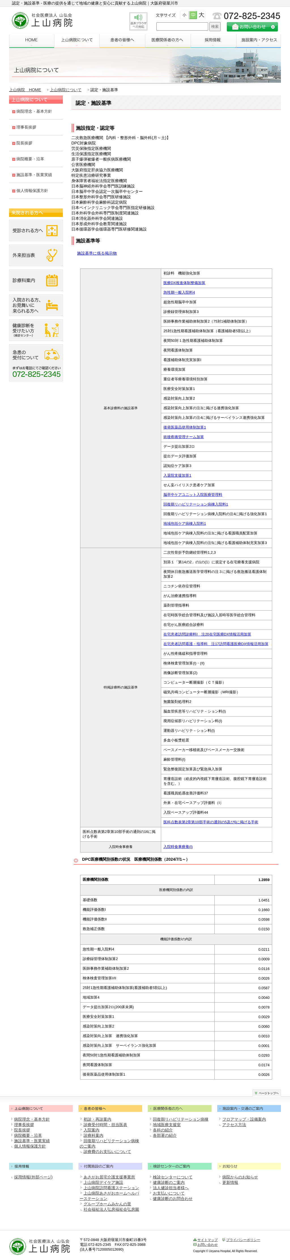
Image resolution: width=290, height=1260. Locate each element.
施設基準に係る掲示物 (97, 253)
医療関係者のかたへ (180, 1107)
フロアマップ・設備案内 (244, 1119)
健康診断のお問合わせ (173, 1198)
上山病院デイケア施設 (103, 1182)
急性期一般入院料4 (179, 292)
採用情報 (213, 41)
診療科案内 (93, 1135)
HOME (31, 41)
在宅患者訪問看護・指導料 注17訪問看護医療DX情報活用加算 (215, 644)
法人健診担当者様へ (171, 1188)
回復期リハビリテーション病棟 (180, 1119)
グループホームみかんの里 (107, 1204)
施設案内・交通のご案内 (249, 1107)
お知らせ (249, 1165)
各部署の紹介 (165, 1135)
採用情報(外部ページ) (33, 1177)
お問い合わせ (207, 1245)
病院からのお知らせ (240, 1177)
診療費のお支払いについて (107, 1151)
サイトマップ (207, 1240)
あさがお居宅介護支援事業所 (109, 1177)
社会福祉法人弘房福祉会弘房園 (111, 1209)
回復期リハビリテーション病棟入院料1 (195, 504)
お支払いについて (169, 1193)
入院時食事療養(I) (178, 847)
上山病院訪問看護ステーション (111, 1188)
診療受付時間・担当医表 (105, 1124)
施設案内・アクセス (258, 41)
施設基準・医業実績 (34, 174)
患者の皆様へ (122, 41)
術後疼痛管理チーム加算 (183, 437)
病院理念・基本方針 (34, 111)
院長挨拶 (24, 143)
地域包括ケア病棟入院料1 (184, 523)
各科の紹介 (163, 1130)
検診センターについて (173, 1177)
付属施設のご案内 (110, 1165)
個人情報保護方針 (32, 190)
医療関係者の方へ (168, 41)
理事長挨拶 (26, 127)
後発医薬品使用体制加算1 (184, 427)
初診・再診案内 (97, 1119)
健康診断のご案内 (169, 1182)
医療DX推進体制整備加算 (184, 283)
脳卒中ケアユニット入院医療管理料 (192, 495)
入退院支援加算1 (177, 475)
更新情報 (230, 1182)
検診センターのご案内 (180, 1165)
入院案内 (91, 1130)
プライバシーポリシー (243, 1240)
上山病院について (77, 41)
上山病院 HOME (25, 90)
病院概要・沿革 (30, 159)
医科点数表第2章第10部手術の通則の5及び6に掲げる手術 (210, 822)
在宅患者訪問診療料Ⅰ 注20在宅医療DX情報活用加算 (207, 634)
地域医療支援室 (167, 1124)
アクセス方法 (234, 1124)
